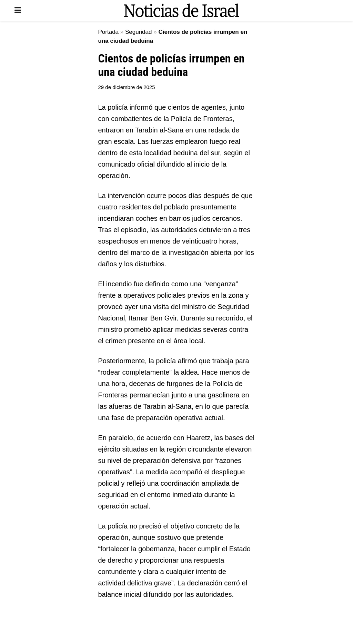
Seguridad (138, 32)
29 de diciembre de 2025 (126, 87)
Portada (108, 32)
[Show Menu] (17, 10)
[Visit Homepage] (181, 10)
